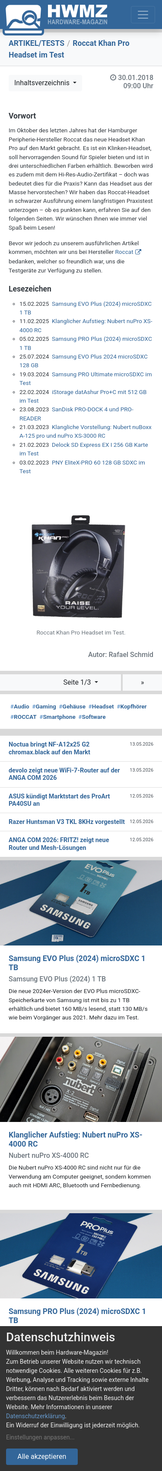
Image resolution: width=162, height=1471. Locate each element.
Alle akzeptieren (41, 1456)
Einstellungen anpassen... (40, 1437)
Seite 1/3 (77, 682)
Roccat (124, 251)
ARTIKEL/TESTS (36, 43)
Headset (101, 706)
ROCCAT (23, 716)
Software (91, 716)
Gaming (44, 706)
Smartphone (57, 716)
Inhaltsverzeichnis (42, 83)
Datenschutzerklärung (35, 1416)
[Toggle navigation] (143, 14)
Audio (19, 706)
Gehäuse (72, 706)
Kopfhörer (131, 706)
